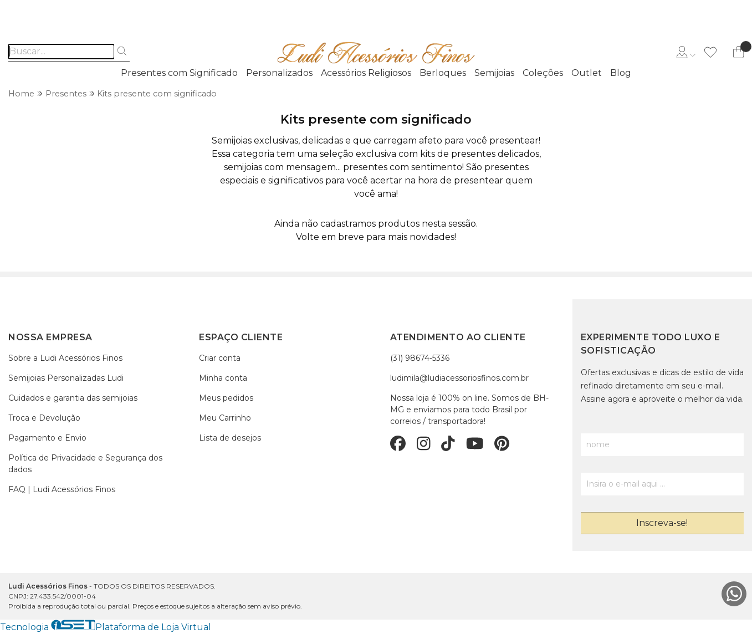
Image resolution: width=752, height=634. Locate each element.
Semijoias (494, 73)
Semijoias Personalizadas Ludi (66, 378)
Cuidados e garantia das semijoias (72, 398)
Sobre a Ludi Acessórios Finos (65, 358)
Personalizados (279, 73)
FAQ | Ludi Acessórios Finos (61, 489)
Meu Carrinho (225, 418)
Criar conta (220, 358)
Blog (620, 73)
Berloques (443, 73)
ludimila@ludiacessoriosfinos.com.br (459, 378)
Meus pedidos (226, 398)
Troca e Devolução (44, 418)
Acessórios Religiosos (366, 73)
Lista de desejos (230, 438)
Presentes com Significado (179, 73)
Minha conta (223, 378)
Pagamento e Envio (47, 438)
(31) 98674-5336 (419, 358)
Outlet (586, 73)
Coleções (543, 73)
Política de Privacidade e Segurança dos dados (85, 463)
